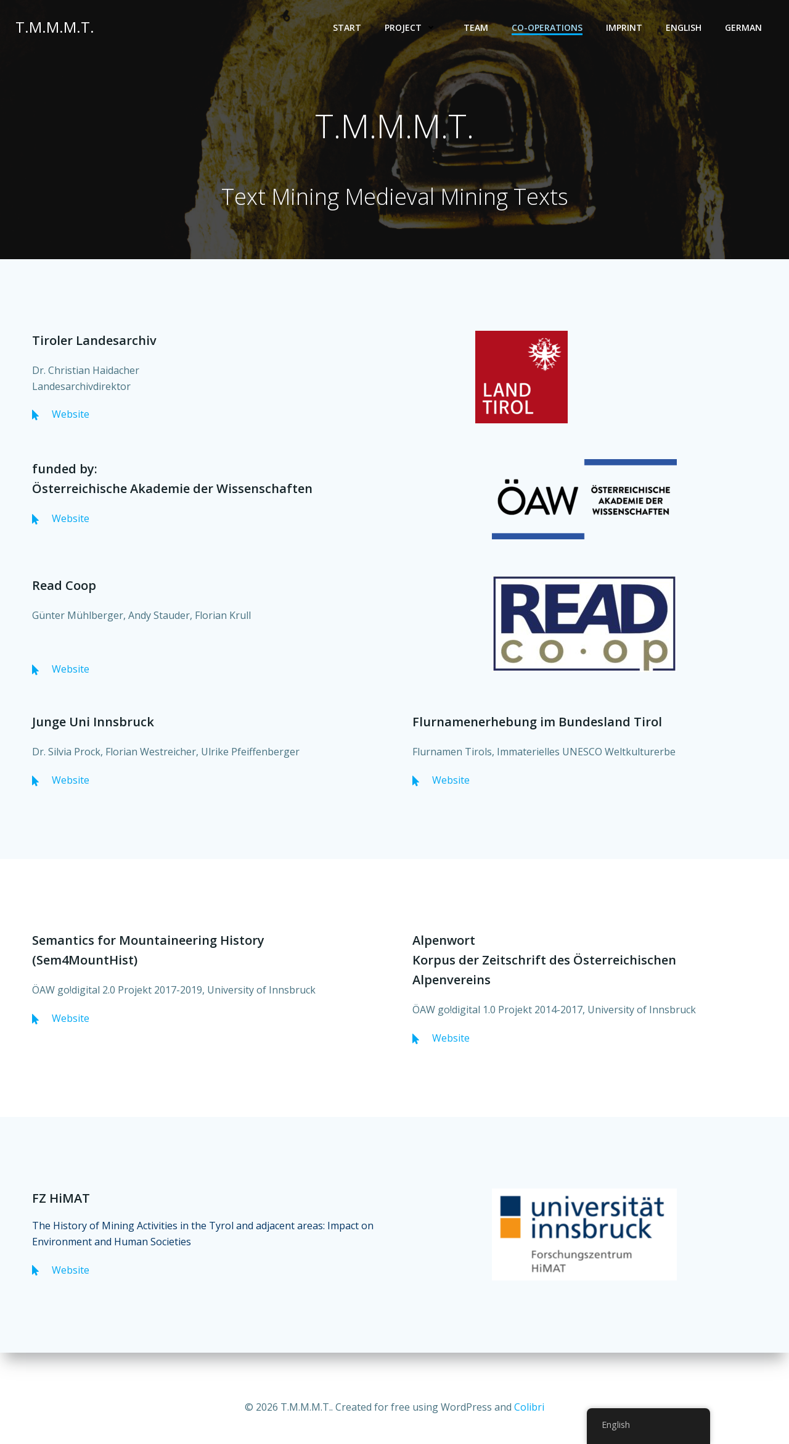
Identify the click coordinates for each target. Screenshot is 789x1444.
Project (413, 28)
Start (347, 28)
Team (476, 28)
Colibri (529, 1407)
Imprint (625, 28)
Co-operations (547, 28)
